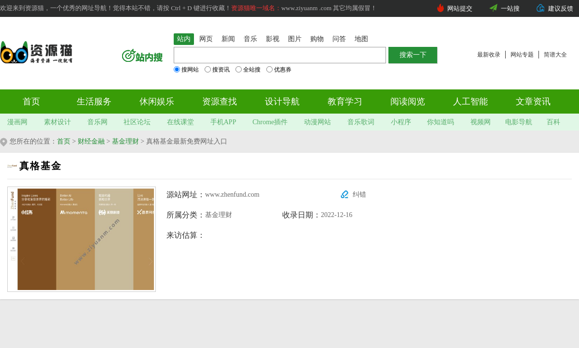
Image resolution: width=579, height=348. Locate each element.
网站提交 (459, 8)
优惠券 (278, 69)
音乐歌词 (360, 122)
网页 (206, 39)
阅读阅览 (407, 101)
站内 (184, 39)
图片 (295, 39)
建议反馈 (560, 8)
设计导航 (282, 101)
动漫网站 (317, 122)
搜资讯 (217, 69)
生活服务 (94, 101)
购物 (317, 39)
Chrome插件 (270, 122)
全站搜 (248, 69)
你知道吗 (440, 122)
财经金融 (91, 141)
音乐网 (97, 122)
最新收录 (488, 54)
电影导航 (518, 122)
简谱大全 (555, 54)
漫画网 (17, 122)
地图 (361, 39)
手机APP (223, 122)
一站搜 (510, 8)
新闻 (228, 39)
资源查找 (219, 101)
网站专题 (522, 54)
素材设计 (57, 122)
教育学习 (345, 101)
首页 (31, 101)
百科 (553, 122)
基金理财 (125, 141)
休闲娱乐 (156, 101)
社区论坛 (137, 122)
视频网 (480, 122)
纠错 (359, 194)
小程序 (401, 122)
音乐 (250, 39)
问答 (339, 39)
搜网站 (186, 69)
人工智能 (470, 101)
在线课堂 (180, 122)
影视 (272, 39)
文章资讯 (533, 101)
